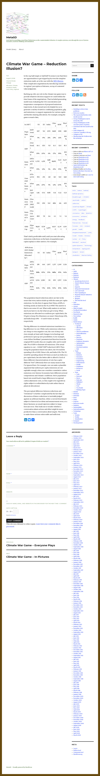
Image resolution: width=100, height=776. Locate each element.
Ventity (77, 417)
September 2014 (78, 591)
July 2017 (76, 574)
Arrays (78, 329)
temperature (76, 248)
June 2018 (76, 552)
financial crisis (76, 223)
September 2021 (78, 502)
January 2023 (77, 488)
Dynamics (79, 357)
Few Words (76, 312)
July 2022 (76, 496)
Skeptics (77, 298)
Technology (88, 245)
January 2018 (77, 562)
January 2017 (77, 582)
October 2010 (77, 677)
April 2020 (76, 516)
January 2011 (77, 671)
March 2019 (76, 539)
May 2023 (76, 483)
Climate (15, 85)
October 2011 (77, 653)
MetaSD (11, 37)
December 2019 (78, 523)
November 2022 (78, 490)
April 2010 (76, 688)
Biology (78, 353)
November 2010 (78, 675)
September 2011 (78, 655)
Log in (75, 748)
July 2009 (76, 704)
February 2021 (77, 506)
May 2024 (76, 461)
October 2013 (77, 609)
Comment (10, 446)
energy (74, 219)
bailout (80, 190)
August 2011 (76, 657)
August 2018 (77, 549)
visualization (76, 255)
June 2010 (76, 684)
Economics (79, 359)
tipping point (86, 248)
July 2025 (76, 442)
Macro (78, 378)
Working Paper (80, 390)
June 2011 (76, 661)
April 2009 (76, 710)
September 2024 (78, 457)
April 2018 (76, 556)
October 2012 (77, 630)
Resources (79, 368)
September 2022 (78, 492)
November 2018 (78, 543)
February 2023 (77, 486)
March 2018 (76, 558)
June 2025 (76, 444)
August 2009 (77, 702)
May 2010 (76, 686)
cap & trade (75, 200)
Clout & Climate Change (82, 283)
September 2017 (78, 570)
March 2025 (76, 448)
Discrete (78, 337)
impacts (77, 287)
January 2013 (77, 626)
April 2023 (76, 484)
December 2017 (78, 564)
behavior (76, 275)
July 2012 (76, 636)
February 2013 (77, 624)
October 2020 (77, 510)
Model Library (11, 49)
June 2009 (76, 706)
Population (79, 366)
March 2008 (77, 735)
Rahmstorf (75, 242)
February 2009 (77, 714)
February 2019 (77, 541)
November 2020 (78, 508)
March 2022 (77, 498)
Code (77, 374)
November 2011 (78, 651)
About (21, 49)
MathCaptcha (13, 515)
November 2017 (78, 566)
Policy (11, 89)
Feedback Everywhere (80, 310)
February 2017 (77, 580)
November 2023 (78, 471)
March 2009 (77, 712)
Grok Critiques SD (78, 130)
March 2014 (76, 599)
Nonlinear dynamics (82, 341)
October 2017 (77, 568)
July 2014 (76, 593)
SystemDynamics (78, 409)
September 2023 (78, 475)
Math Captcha (11, 508)
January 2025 (77, 451)
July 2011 (76, 659)
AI (74, 269)
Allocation (79, 328)
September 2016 (78, 585)
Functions (79, 339)
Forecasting (77, 316)
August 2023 (77, 477)
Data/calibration (81, 333)
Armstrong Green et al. (82, 281)
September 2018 (78, 547)
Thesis (78, 384)
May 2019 (76, 535)
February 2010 (77, 692)
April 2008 (76, 733)
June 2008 (76, 729)
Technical (78, 324)
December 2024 (78, 453)
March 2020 (77, 518)
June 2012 (76, 638)
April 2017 (76, 576)
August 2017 (76, 572)
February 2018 (77, 560)
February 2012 (77, 646)
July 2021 (76, 504)
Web (77, 349)
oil (79, 239)
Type (76, 372)
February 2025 (77, 450)
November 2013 (78, 607)
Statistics (76, 405)
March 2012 (76, 644)
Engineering (80, 361)
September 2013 (78, 611)
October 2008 (77, 721)
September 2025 (78, 440)
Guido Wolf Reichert (79, 165)
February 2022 (77, 500)
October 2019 (77, 527)
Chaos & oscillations (82, 331)
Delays (78, 335)
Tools (75, 413)
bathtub (86, 190)
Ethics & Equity (77, 308)
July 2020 (76, 514)
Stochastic (79, 345)
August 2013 (77, 613)
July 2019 (76, 531)
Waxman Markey (87, 255)
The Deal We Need (80, 300)
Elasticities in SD (83, 157)
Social (78, 370)
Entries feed (77, 750)
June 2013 (76, 617)
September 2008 (78, 723)
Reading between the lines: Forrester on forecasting (82, 171)
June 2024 (76, 459)
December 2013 (78, 605)
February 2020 (77, 519)
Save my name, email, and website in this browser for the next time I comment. (36, 503)
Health (78, 364)
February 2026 (77, 436)
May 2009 (76, 708)
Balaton (75, 273)
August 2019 (77, 529)
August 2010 (77, 681)
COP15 (74, 210)
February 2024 (77, 465)
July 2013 (76, 615)
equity (14, 87)
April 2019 (76, 537)
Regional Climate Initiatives (83, 294)
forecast (84, 223)
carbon (83, 200)
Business (76, 277)
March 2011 (76, 667)
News (75, 397)
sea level (83, 242)
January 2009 (77, 716)
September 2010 (78, 679)
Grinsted (87, 226)
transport (75, 252)
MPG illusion (58, 81)
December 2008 (78, 717)
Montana (87, 236)
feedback (82, 219)
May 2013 (76, 618)
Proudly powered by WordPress (22, 767)
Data (74, 302)
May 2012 (76, 640)
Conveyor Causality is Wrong (82, 132)
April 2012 (76, 642)
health (80, 229)
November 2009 (78, 698)
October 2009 (77, 700)
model (74, 236)
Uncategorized (77, 423)
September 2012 (78, 632)
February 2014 (77, 601)
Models (80, 236)
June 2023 (76, 481)
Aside (75, 271)
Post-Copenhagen (80, 293)
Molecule (79, 380)
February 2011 (77, 669)
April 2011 (76, 665)
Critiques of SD (77, 134)
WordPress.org (77, 754)
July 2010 (76, 683)
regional (16, 89)
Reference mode (78, 403)
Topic (76, 351)
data (82, 213)
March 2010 (76, 690)
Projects (75, 401)
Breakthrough (76, 197)
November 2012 (78, 628)
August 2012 (77, 634)
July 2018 (76, 551)
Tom (7, 75)
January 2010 (77, 694)
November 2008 (78, 719)
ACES (74, 190)
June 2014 (76, 595)
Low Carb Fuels (79, 291)
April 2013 (76, 620)
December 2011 (78, 650)
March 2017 (76, 578)
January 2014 (77, 603)
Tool (77, 386)
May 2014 (76, 597)
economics (75, 216)
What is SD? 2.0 (88, 151)
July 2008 (76, 727)
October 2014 (77, 589)
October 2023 (77, 473)
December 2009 (78, 696)
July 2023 (76, 479)
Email (9, 483)
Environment (80, 362)
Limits (89, 232)
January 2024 (77, 467)
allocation (9, 85)
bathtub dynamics (77, 193)
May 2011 (76, 663)
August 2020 (77, 512)
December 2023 (78, 469)
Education (76, 304)
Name (8, 474)
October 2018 (77, 545)
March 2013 (76, 622)
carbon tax (75, 203)
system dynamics (77, 245)
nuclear (74, 239)
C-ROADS (86, 197)
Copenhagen (82, 210)
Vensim (82, 252)
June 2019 (76, 533)
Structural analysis (82, 347)
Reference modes (78, 113)
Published (79, 382)
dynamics (89, 213)
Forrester (75, 226)
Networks (76, 395)
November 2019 (78, 525)
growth (74, 229)
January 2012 (77, 648)
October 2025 (77, 438)
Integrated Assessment (79, 232)
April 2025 (76, 446)
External (79, 376)
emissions (9, 87)
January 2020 (77, 521)
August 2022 (77, 494)
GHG (7, 89)
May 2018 (76, 554)
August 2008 (77, 725)
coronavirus (75, 213)
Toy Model (79, 388)
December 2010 (78, 673)
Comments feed (78, 752)
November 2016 (78, 584)
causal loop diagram (78, 206)
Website (9, 492)
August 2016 (77, 587)
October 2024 (77, 455)
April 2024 (76, 463)
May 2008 (76, 731)
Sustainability (77, 407)
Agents (78, 326)
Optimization (80, 343)
